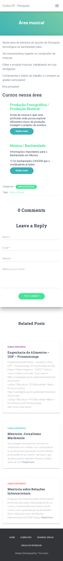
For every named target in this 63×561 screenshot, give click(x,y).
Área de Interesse (26, 187)
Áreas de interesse (31, 545)
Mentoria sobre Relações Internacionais (26, 491)
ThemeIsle (42, 553)
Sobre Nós (26, 537)
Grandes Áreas (45, 537)
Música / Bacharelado (28, 146)
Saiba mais (21, 131)
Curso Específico (16, 347)
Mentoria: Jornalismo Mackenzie (24, 436)
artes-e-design (17, 192)
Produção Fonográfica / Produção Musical (29, 107)
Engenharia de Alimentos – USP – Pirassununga (28, 354)
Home (12, 537)
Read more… (29, 462)
